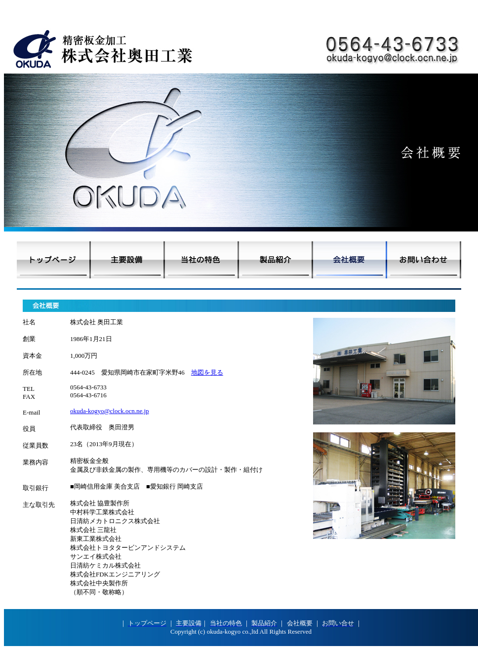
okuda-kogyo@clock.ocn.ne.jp (109, 411)
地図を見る (207, 372)
